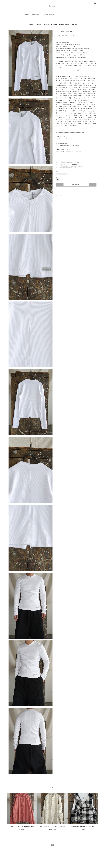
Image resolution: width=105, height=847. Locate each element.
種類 (57, 171)
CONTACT (63, 14)
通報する (58, 195)
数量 (57, 177)
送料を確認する (74, 164)
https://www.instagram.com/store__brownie (68, 145)
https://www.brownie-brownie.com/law (66, 138)
